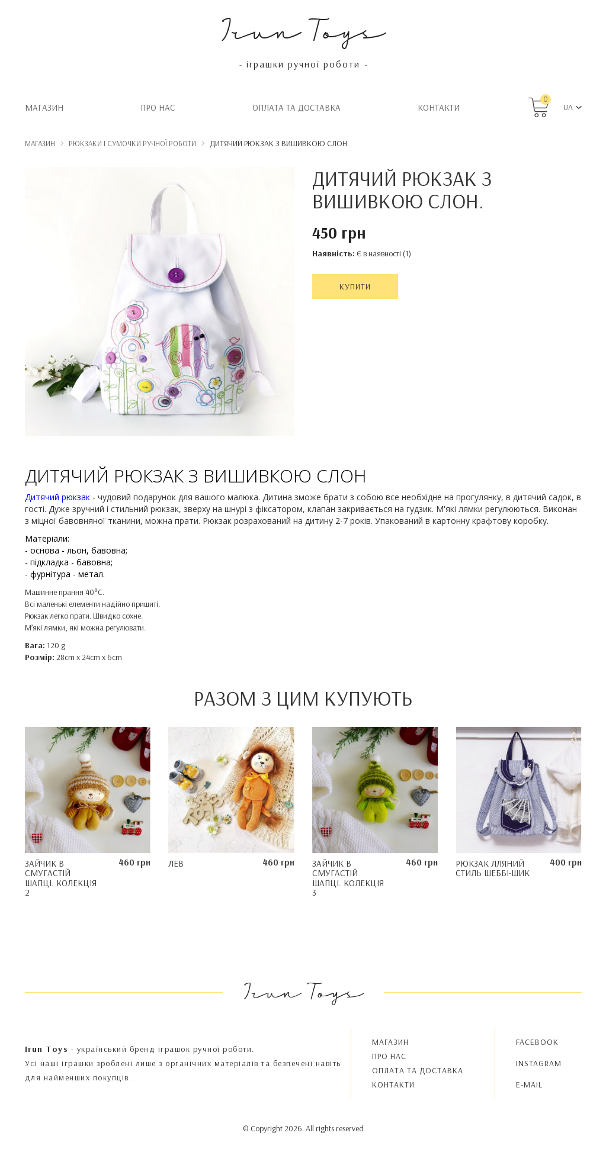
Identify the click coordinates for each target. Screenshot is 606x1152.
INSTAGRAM (539, 1063)
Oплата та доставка (296, 107)
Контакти (439, 107)
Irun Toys (303, 29)
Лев (176, 863)
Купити (355, 286)
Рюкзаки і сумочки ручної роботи (132, 143)
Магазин (44, 107)
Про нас (157, 107)
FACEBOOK (537, 1042)
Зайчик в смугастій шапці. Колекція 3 (348, 878)
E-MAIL (529, 1084)
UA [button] (568, 107)
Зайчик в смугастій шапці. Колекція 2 (61, 878)
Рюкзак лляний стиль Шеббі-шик (493, 868)
